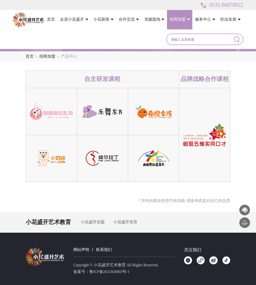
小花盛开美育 (125, 222)
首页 (30, 56)
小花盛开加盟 (93, 222)
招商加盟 (47, 56)
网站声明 (81, 250)
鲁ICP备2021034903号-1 (109, 272)
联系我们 (104, 250)
